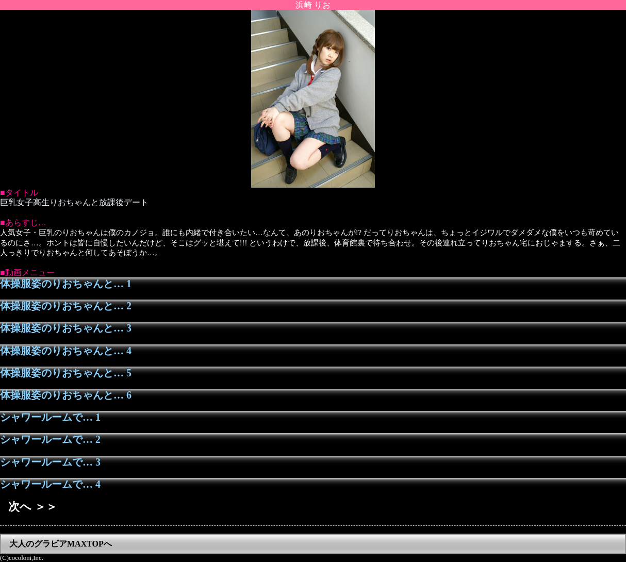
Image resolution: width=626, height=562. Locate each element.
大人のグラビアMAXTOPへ (60, 543)
